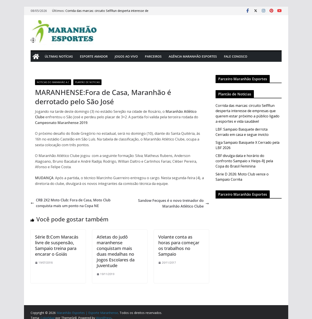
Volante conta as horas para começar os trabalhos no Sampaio (178, 245)
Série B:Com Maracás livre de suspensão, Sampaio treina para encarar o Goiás (56, 245)
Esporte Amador (94, 56)
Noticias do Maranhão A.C (53, 82)
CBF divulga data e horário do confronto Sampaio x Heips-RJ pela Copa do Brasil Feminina (244, 161)
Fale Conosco (235, 56)
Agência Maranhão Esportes (193, 56)
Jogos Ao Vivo (126, 56)
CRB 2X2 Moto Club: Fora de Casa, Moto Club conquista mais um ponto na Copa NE (71, 203)
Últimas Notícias (59, 56)
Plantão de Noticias (87, 82)
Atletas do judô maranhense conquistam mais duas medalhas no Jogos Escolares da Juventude (116, 251)
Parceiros (153, 56)
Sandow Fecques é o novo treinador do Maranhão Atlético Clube (173, 203)
